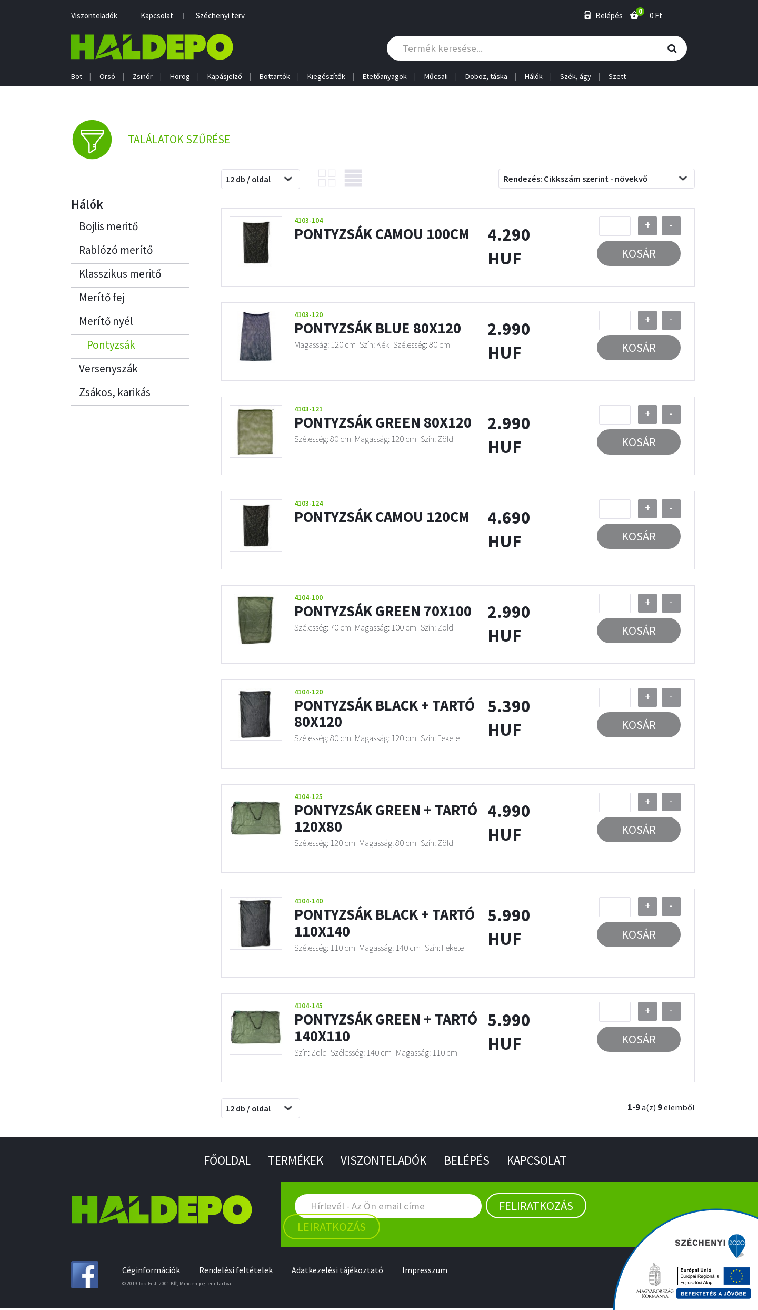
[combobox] (260, 181)
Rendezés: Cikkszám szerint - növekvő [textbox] (575, 180)
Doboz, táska (486, 77)
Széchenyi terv (220, 16)
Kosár (639, 255)
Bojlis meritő (108, 228)
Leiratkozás (331, 1228)
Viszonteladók (94, 16)
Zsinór (143, 77)
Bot (76, 77)
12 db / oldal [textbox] (248, 180)
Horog (180, 77)
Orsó (107, 77)
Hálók (534, 77)
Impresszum (428, 1271)
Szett (617, 77)
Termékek (293, 1162)
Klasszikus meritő (120, 276)
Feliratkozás (536, 1207)
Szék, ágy (575, 77)
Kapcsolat (157, 16)
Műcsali (436, 77)
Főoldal (221, 1162)
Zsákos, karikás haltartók (115, 397)
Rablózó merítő (116, 252)
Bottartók (275, 77)
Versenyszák (108, 370)
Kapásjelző (224, 77)
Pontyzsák (111, 347)
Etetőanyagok (385, 77)
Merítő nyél (106, 323)
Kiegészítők (326, 77)
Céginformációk (151, 1271)
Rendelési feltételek (237, 1271)
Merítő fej (101, 299)
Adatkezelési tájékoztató (339, 1271)
